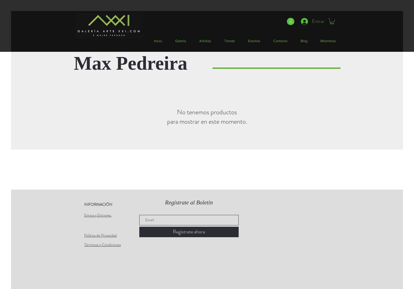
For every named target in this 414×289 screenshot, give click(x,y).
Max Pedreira (130, 63)
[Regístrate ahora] (189, 232)
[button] (290, 21)
